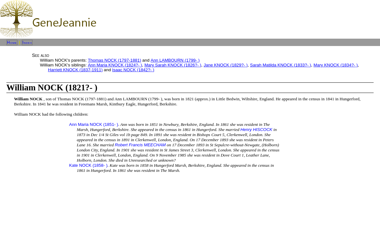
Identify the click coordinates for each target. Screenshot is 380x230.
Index (27, 42)
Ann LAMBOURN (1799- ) (175, 60)
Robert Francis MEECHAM (140, 144)
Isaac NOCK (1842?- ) (133, 69)
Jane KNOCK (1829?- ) (226, 65)
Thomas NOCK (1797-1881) (114, 60)
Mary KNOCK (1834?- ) (336, 65)
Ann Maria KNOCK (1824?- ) (115, 65)
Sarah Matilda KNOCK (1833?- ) (280, 65)
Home (12, 42)
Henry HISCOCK (256, 129)
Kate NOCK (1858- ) (88, 165)
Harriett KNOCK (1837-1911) (75, 69)
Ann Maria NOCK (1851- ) (93, 124)
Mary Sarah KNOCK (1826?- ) (172, 65)
